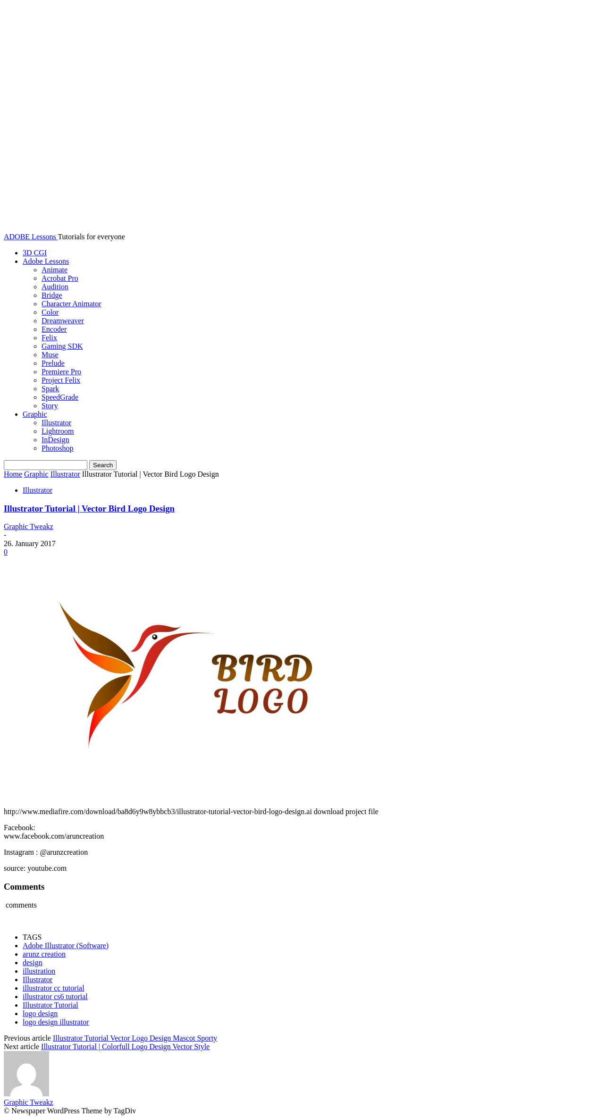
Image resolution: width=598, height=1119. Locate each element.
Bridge (52, 295)
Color (50, 312)
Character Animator (71, 304)
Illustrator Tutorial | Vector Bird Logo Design (89, 508)
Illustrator (56, 423)
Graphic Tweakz (28, 526)
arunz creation (44, 954)
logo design (40, 1014)
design (32, 963)
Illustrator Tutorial (50, 1005)
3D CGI (35, 253)
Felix (49, 338)
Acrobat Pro (60, 278)
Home (13, 474)
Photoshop (58, 448)
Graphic (35, 414)
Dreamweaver (63, 321)
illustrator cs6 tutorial (55, 997)
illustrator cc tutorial (53, 988)
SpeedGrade (60, 397)
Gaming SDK (62, 346)
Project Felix (61, 380)
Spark (50, 389)
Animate (54, 270)
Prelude (53, 363)
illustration (39, 971)
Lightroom (58, 431)
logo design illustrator (56, 1022)
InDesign (55, 440)
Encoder (54, 329)
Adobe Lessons (46, 261)
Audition (55, 287)
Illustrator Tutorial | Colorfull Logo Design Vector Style (125, 1047)
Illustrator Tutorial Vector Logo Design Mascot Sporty (135, 1038)
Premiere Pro (61, 372)
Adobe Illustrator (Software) (66, 946)
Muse (50, 355)
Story (50, 406)
